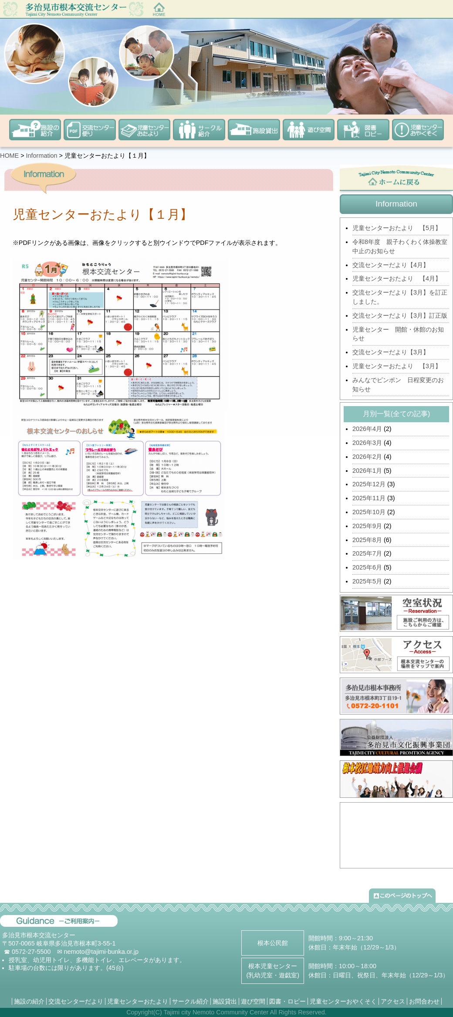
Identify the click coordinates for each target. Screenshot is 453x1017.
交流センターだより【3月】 (390, 352)
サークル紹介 (190, 1001)
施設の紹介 (29, 1001)
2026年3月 (367, 442)
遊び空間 (253, 1001)
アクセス (393, 1001)
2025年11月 (368, 498)
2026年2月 (367, 456)
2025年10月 (368, 511)
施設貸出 (225, 1001)
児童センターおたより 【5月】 (396, 227)
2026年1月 (367, 470)
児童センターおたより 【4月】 (396, 278)
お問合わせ (424, 1001)
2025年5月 (367, 581)
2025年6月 (367, 567)
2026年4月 (367, 428)
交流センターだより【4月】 (390, 264)
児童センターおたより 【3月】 (396, 366)
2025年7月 (367, 553)
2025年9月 (367, 525)
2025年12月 (368, 484)
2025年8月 (367, 539)
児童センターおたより (137, 1001)
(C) (157, 1012)
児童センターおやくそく (343, 1001)
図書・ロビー (287, 1001)
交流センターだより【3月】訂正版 (399, 315)
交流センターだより (75, 1001)
